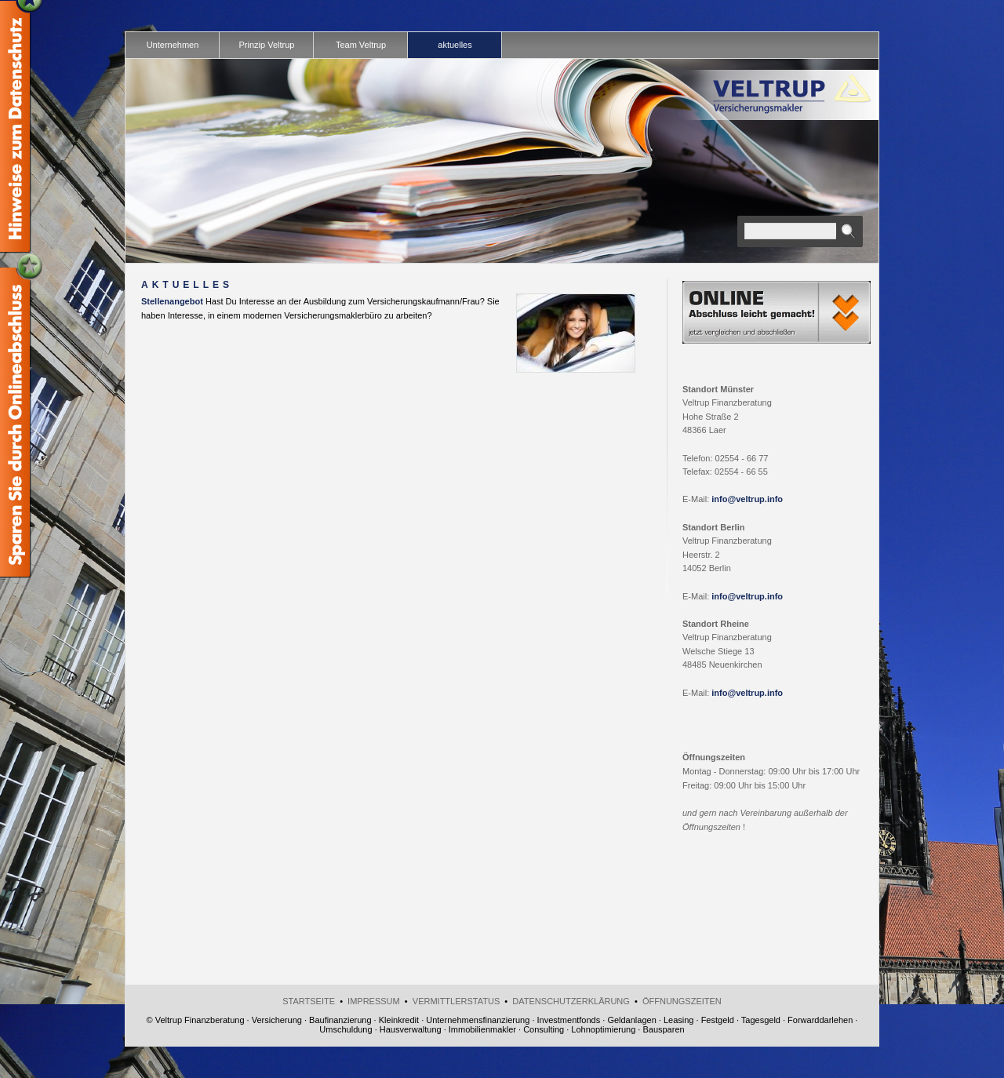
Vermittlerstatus (456, 1001)
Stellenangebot (172, 301)
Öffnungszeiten (682, 1001)
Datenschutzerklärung (571, 1001)
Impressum (373, 1001)
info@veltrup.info (747, 499)
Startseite (308, 1001)
